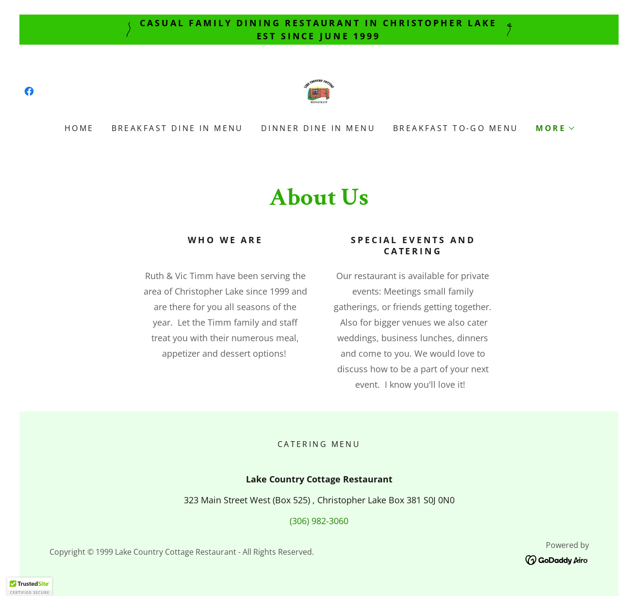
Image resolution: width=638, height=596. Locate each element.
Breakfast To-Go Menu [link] (455, 128)
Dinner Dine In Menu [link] (318, 128)
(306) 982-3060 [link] (319, 521)
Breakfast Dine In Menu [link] (178, 128)
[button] (554, 128)
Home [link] (79, 128)
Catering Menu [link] (319, 444)
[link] (29, 91)
